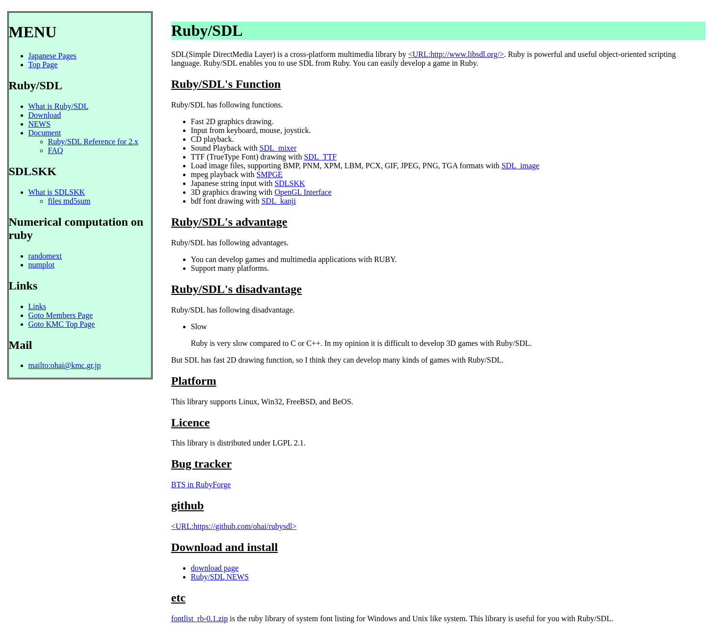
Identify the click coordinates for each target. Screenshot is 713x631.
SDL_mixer (278, 148)
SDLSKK (289, 183)
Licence (190, 422)
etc (178, 597)
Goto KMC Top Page (61, 324)
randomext (45, 256)
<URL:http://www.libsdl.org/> (456, 54)
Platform (193, 380)
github (187, 505)
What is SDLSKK (56, 192)
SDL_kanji (279, 201)
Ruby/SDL (207, 30)
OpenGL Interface (302, 192)
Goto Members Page (60, 315)
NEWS (39, 124)
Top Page (43, 64)
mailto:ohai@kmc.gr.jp (64, 365)
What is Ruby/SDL (58, 106)
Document (44, 133)
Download (44, 115)
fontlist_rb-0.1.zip (199, 618)
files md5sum (69, 201)
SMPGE (269, 174)
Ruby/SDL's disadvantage (236, 289)
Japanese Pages (52, 56)
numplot (41, 265)
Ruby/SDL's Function (226, 84)
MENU (33, 32)
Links (23, 285)
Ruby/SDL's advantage (229, 221)
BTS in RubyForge (201, 484)
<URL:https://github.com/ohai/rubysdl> (234, 526)
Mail (20, 345)
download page (214, 568)
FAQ (55, 150)
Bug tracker (201, 463)
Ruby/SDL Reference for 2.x (93, 141)
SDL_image (520, 165)
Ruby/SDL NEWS (220, 577)
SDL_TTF (320, 157)
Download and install (224, 547)
